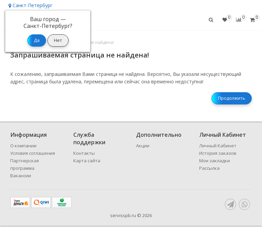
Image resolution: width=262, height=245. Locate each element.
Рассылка (209, 168)
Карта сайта (86, 161)
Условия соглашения (32, 153)
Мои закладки (214, 161)
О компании (23, 146)
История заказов (217, 153)
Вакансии (20, 176)
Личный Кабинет (217, 146)
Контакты (84, 153)
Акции (142, 146)
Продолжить (231, 98)
